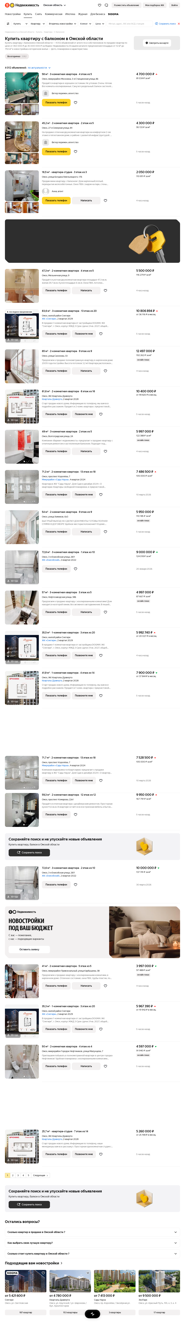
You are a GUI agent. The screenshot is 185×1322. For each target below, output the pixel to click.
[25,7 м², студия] (23, 1148)
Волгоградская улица (58, 436)
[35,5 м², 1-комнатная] (23, 649)
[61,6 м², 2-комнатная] (23, 408)
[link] (174, 5)
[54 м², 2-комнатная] (23, 528)
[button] (106, 5)
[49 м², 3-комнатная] (23, 448)
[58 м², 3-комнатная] (23, 95)
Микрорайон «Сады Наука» (55, 479)
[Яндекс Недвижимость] (24, 5)
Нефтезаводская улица (59, 597)
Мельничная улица (57, 275)
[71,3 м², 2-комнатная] (23, 488)
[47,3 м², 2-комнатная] (23, 287)
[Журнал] (83, 14)
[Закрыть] (179, 23)
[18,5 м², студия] (23, 193)
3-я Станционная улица (83, 79)
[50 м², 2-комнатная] (23, 1063)
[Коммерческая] (53, 14)
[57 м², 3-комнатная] (23, 609)
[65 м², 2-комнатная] (23, 367)
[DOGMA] (113, 14)
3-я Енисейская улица (59, 557)
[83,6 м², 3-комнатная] (23, 327)
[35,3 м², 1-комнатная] (23, 1023)
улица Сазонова (56, 356)
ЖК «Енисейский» (51, 560)
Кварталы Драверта (52, 399)
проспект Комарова (58, 799)
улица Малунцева (92, 1051)
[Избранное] (99, 5)
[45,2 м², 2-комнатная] (23, 144)
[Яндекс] (7, 5)
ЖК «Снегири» (49, 318)
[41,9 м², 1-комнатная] (23, 689)
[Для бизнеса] (98, 14)
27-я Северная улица (58, 128)
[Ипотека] (70, 14)
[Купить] (28, 14)
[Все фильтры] (8, 24)
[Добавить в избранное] (75, 102)
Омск (44, 79)
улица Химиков (56, 516)
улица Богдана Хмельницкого (63, 177)
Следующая (40, 1175)
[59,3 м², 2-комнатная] (23, 811)
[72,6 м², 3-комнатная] (23, 569)
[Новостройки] (13, 14)
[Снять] (38, 14)
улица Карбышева (87, 971)
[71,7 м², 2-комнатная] (23, 774)
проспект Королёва (58, 476)
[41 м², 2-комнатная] (23, 982)
